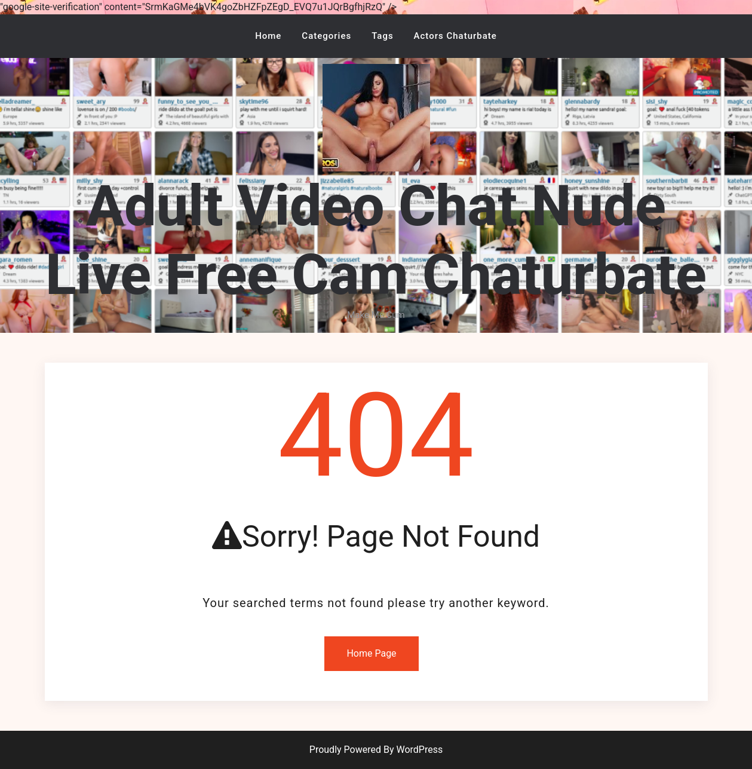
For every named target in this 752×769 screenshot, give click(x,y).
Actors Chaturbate (455, 35)
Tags (382, 35)
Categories (326, 35)
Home (268, 35)
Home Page (371, 653)
